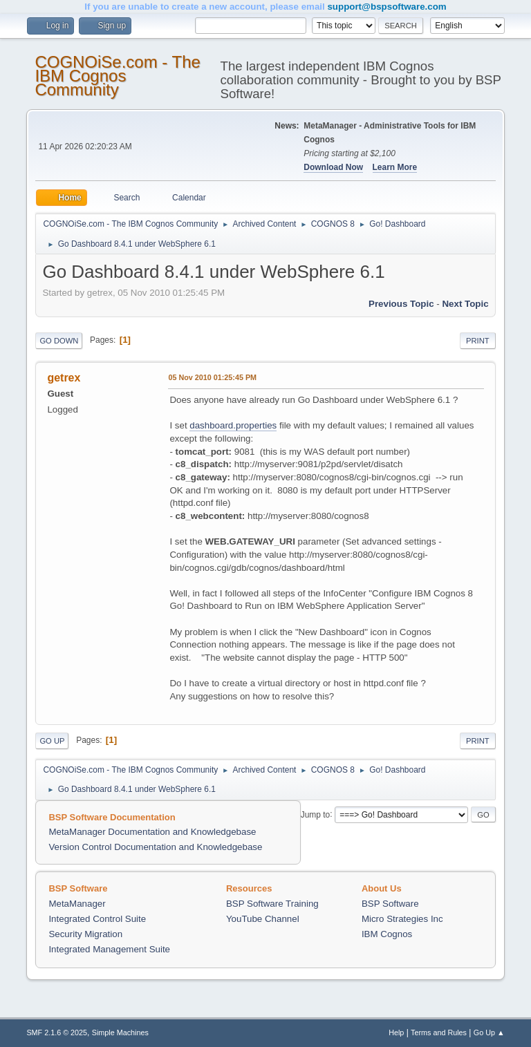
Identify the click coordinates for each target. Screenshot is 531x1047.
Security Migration (85, 934)
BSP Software (390, 903)
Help (396, 1032)
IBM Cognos (387, 934)
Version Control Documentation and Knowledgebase (155, 847)
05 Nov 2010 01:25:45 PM (212, 377)
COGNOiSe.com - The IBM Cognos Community (117, 76)
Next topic (465, 304)
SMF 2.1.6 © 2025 (56, 1032)
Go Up (51, 741)
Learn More (395, 167)
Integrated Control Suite (97, 919)
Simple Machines (120, 1032)
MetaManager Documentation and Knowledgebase (152, 832)
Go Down (58, 341)
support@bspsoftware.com (386, 6)
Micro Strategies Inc (402, 919)
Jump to (315, 814)
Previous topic (401, 304)
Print (478, 341)
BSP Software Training (272, 903)
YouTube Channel (262, 919)
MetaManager (76, 903)
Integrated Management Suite (109, 949)
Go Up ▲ (489, 1032)
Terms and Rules (439, 1032)
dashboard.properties (233, 425)
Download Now (333, 167)
